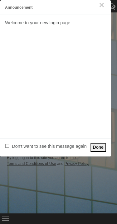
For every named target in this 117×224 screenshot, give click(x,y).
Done (98, 147)
